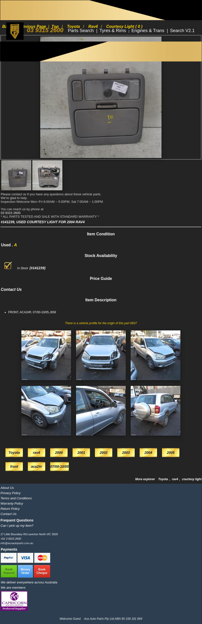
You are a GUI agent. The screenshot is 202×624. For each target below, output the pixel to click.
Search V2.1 (182, 30)
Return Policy (10, 509)
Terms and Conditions (16, 498)
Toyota (163, 479)
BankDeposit (8, 571)
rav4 (175, 479)
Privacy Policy (10, 493)
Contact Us (8, 514)
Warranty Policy (11, 503)
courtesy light (192, 479)
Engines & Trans (148, 30)
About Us (7, 488)
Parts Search (81, 30)
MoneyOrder (25, 571)
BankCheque (42, 571)
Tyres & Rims (113, 30)
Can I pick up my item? (16, 525)
